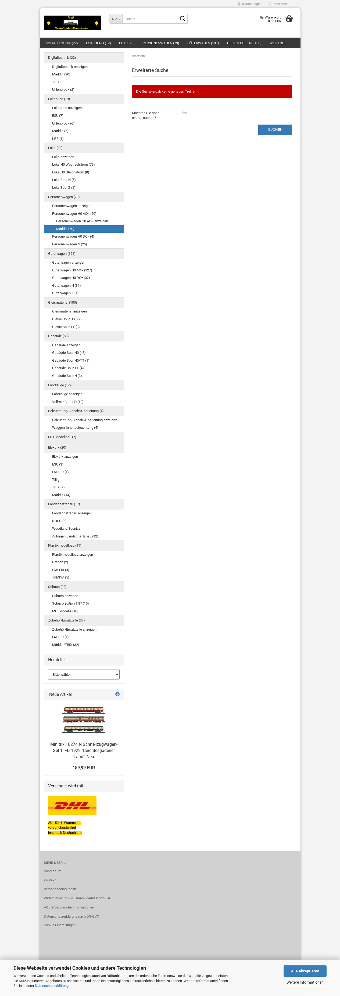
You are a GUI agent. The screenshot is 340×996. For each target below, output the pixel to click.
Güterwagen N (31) (66, 285)
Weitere (277, 43)
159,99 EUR (84, 767)
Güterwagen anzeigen (68, 262)
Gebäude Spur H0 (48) (69, 353)
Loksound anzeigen (67, 108)
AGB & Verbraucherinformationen (69, 907)
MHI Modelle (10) (65, 611)
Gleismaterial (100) (244, 43)
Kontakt (50, 880)
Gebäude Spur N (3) (67, 376)
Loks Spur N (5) (64, 180)
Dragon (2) (60, 562)
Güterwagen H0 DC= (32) (71, 278)
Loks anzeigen (63, 157)
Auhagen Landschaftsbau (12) (75, 536)
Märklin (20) (61, 74)
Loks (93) (127, 43)
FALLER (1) (60, 472)
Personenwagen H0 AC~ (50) (74, 214)
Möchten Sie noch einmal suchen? (145, 115)
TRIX (56, 82)
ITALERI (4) (60, 570)
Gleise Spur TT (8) (66, 327)
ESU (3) (57, 464)
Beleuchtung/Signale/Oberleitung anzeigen (84, 420)
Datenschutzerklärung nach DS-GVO (71, 916)
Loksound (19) (98, 43)
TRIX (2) (58, 487)
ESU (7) (57, 116)
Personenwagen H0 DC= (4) (73, 236)
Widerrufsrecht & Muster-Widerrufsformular (77, 898)
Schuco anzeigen (65, 596)
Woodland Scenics (66, 528)
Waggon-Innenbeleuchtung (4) (75, 428)
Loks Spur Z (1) (64, 188)
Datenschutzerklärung (52, 986)
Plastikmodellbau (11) (64, 545)
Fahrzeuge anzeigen (67, 394)
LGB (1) (58, 139)
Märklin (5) (60, 131)
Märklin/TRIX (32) (65, 645)
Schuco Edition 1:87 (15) (70, 603)
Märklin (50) (65, 229)
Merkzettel (278, 4)
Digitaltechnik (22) (61, 43)
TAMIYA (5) (60, 577)
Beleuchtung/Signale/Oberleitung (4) (76, 411)
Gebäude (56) (58, 336)
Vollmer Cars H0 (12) (68, 402)
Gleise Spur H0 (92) (67, 319)
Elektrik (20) (57, 447)
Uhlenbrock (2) (63, 90)
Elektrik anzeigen (65, 457)
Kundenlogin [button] (249, 4)
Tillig (55, 480)
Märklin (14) (61, 495)
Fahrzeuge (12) (59, 385)
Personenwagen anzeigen (71, 206)
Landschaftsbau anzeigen (72, 513)
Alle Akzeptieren (305, 971)
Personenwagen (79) (161, 43)
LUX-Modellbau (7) (62, 437)
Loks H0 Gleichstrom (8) (70, 172)
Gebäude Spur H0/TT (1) (71, 360)
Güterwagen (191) (203, 43)
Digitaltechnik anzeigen (70, 67)
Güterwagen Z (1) (65, 293)
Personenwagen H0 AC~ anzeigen (82, 221)
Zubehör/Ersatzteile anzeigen (74, 629)
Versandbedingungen (60, 889)
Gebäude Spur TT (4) (68, 368)
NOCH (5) (59, 521)
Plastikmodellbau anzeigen (72, 554)
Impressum (52, 871)
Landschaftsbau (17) (64, 504)
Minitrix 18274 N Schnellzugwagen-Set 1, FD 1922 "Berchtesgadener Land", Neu (83, 750)
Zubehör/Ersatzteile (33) (66, 620)
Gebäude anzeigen (66, 345)
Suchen (275, 130)
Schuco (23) (57, 587)
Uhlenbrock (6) (63, 123)
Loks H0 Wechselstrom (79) (73, 164)
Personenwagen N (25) (69, 244)
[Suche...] (115, 19)
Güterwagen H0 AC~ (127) (72, 270)
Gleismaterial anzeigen (69, 311)
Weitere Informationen (305, 982)
